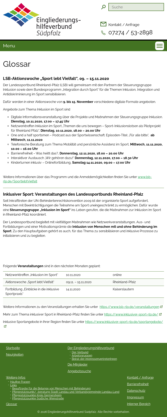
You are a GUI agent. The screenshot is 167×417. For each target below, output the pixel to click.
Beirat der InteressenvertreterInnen (94, 358)
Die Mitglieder (78, 364)
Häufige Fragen (20, 381)
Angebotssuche (79, 371)
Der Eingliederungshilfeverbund (91, 348)
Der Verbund (80, 352)
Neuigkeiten (14, 354)
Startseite (13, 348)
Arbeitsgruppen (82, 355)
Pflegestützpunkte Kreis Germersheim (37, 395)
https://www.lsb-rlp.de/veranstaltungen (129, 307)
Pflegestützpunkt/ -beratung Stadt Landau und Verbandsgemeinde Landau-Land (65, 391)
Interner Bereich (138, 404)
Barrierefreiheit (138, 384)
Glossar (11, 404)
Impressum (135, 397)
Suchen (103, 7)
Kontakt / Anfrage (123, 24)
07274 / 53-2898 (130, 32)
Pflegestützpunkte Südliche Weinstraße (38, 398)
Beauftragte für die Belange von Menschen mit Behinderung (51, 388)
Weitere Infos (15, 377)
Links (13, 385)
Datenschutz (136, 391)
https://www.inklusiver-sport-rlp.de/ (131, 314)
